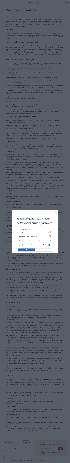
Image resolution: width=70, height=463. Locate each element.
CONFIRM (26, 249)
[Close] (56, 212)
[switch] (49, 232)
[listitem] (35, 229)
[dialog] (35, 231)
